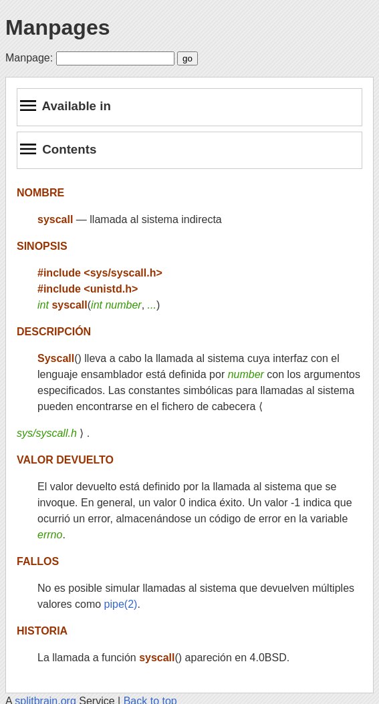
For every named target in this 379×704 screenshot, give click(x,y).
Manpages (57, 27)
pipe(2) (121, 604)
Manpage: (29, 57)
